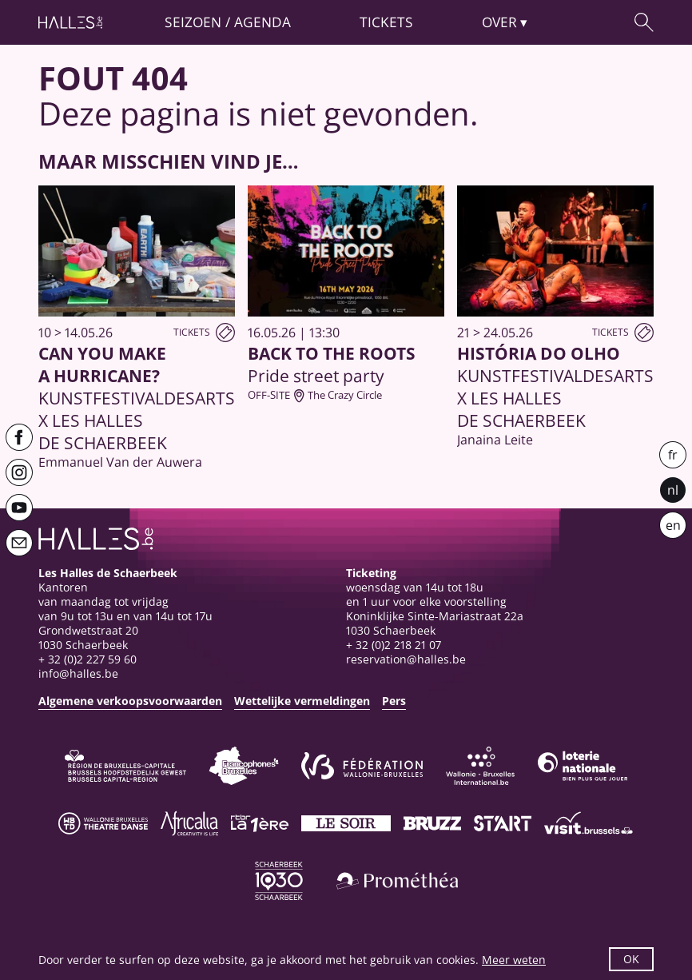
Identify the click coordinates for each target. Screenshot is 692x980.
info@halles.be (78, 673)
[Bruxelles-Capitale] (125, 765)
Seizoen (193, 21)
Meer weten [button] (514, 959)
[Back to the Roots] (346, 294)
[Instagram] (19, 472)
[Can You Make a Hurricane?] (136, 327)
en (673, 525)
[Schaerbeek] (279, 881)
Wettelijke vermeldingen (302, 700)
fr (673, 455)
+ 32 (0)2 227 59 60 (87, 659)
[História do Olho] (555, 316)
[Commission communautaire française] (243, 766)
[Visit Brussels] (589, 823)
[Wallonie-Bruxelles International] (480, 766)
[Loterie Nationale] (582, 766)
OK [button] (631, 958)
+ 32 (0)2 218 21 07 (393, 644)
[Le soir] (346, 823)
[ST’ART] (502, 823)
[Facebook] (19, 437)
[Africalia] (189, 823)
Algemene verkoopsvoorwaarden (130, 700)
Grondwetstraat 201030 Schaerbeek (88, 637)
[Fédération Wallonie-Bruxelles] (362, 765)
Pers (394, 700)
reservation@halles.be (406, 659)
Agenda (262, 21)
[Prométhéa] (397, 880)
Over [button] (499, 21)
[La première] (259, 823)
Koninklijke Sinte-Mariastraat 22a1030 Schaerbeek (434, 623)
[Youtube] (19, 507)
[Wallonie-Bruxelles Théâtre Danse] (103, 823)
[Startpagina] (70, 22)
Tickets (386, 21)
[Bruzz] (432, 823)
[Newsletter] (19, 543)
